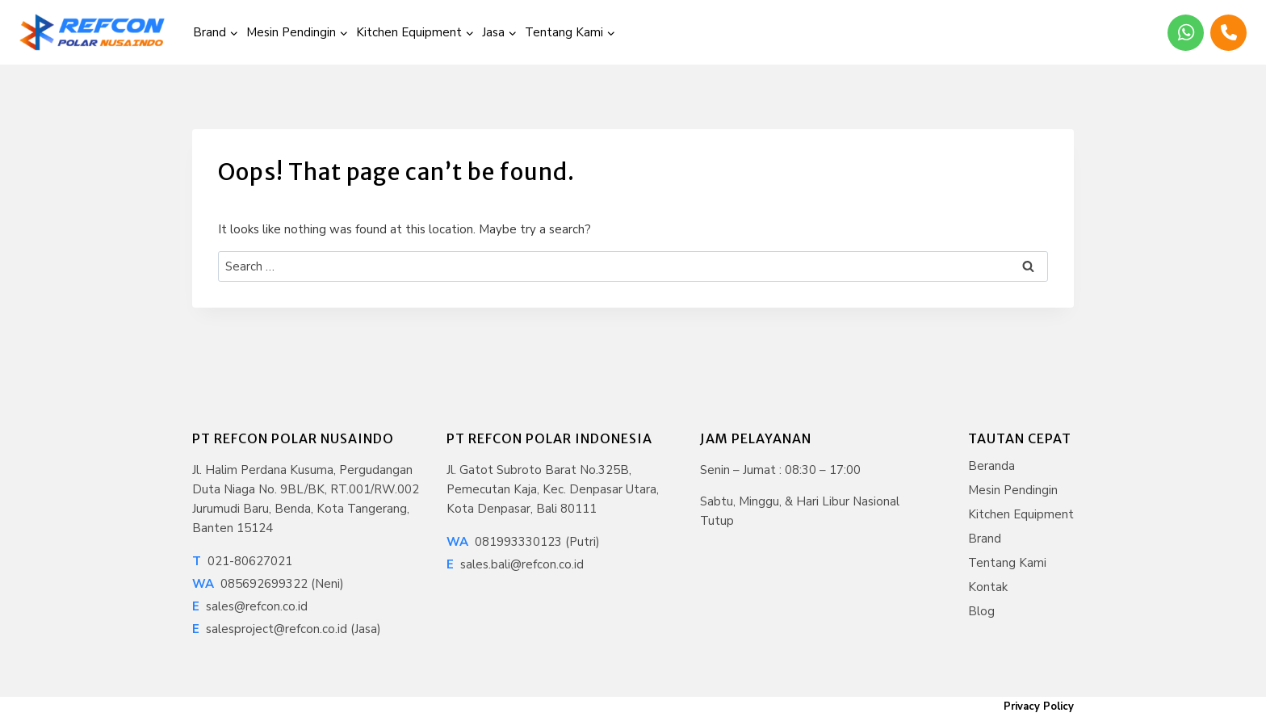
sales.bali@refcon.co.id (515, 564)
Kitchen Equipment (1021, 514)
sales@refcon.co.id (250, 606)
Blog (981, 611)
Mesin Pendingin (1013, 490)
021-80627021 (242, 561)
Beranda (991, 466)
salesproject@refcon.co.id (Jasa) (286, 629)
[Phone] (1228, 33)
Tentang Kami (1007, 563)
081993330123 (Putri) (523, 542)
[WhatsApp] (1185, 33)
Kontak (988, 587)
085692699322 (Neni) (268, 584)
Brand (984, 538)
